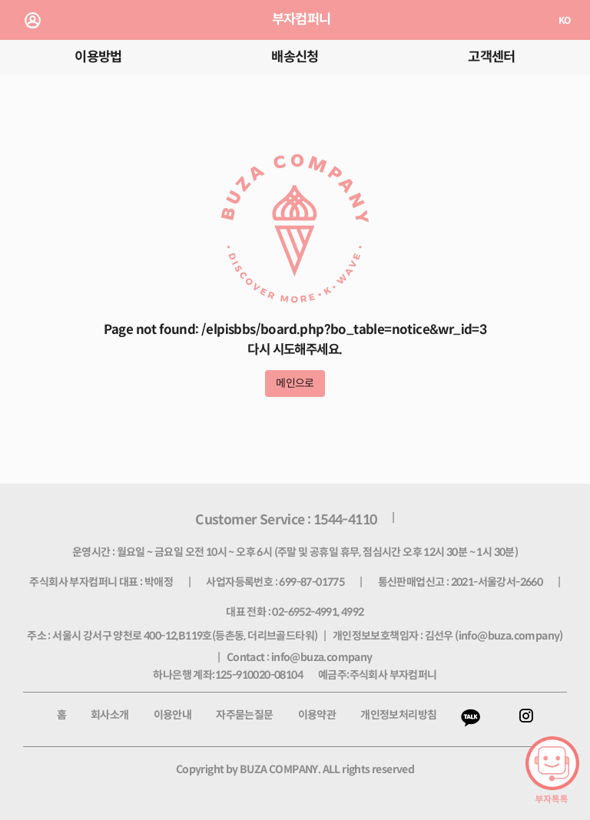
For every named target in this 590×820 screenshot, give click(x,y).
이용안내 (173, 715)
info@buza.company (509, 636)
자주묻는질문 (244, 715)
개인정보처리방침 (398, 715)
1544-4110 (345, 519)
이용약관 (317, 715)
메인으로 (295, 383)
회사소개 (110, 715)
